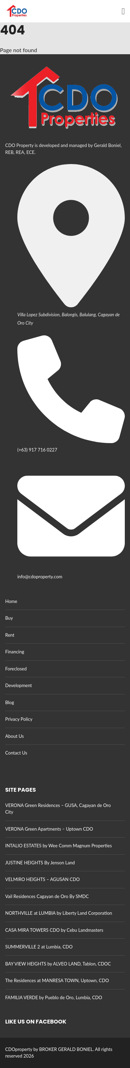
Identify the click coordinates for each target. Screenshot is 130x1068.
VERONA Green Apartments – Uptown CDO (49, 829)
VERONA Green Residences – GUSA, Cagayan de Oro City (58, 808)
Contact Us (16, 753)
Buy (9, 618)
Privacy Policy (18, 719)
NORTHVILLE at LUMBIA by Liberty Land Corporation (58, 913)
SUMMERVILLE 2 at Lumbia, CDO (38, 946)
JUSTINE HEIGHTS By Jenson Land (40, 862)
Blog (9, 702)
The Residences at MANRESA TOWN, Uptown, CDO (57, 980)
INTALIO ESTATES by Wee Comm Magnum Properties (58, 845)
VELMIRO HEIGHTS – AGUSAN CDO (42, 879)
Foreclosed (16, 668)
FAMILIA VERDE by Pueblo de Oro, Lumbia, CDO (53, 997)
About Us (14, 736)
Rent (9, 635)
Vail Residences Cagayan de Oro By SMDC (47, 896)
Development (18, 685)
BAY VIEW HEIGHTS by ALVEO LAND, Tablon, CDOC (58, 964)
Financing (14, 651)
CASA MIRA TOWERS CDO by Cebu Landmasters (54, 930)
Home (11, 601)
